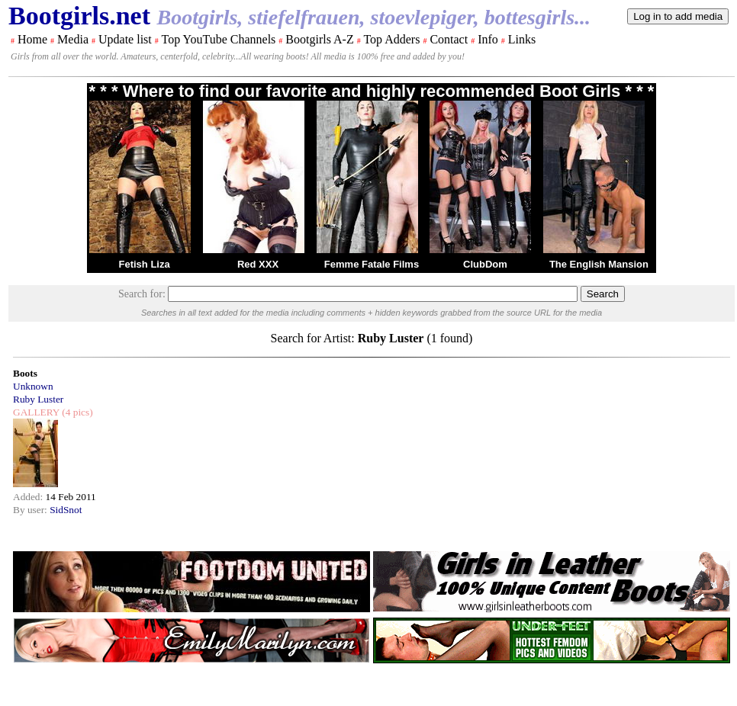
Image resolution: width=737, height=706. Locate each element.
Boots (25, 373)
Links (522, 39)
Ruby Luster (38, 399)
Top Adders (391, 39)
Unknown (33, 386)
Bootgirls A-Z (319, 39)
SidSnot (66, 509)
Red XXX (257, 264)
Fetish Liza (143, 264)
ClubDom (485, 264)
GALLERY (36, 412)
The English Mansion (598, 264)
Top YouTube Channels (218, 39)
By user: (31, 509)
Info (488, 39)
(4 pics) (76, 412)
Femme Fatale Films (371, 264)
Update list (125, 39)
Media (73, 39)
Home (32, 39)
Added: (29, 496)
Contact (449, 39)
